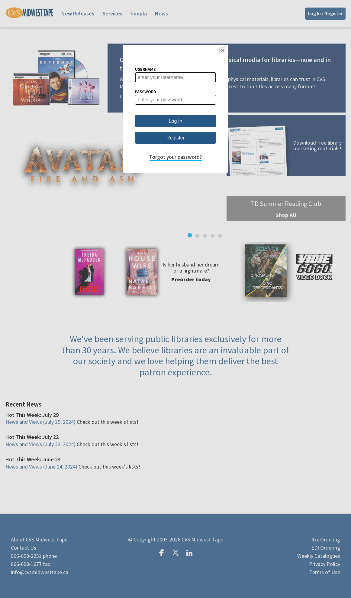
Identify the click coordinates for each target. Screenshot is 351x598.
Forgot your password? (176, 156)
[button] (222, 50)
